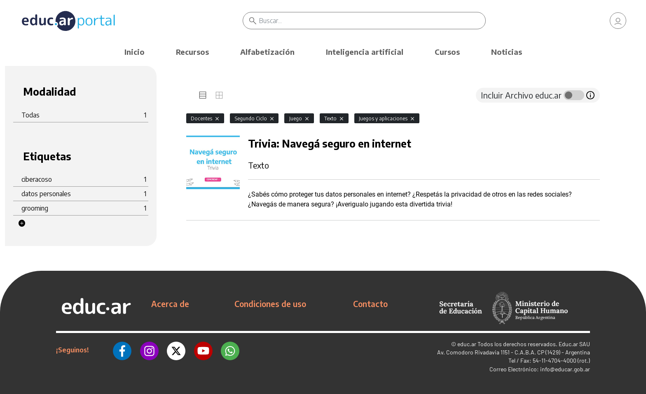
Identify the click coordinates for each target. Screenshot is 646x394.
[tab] (202, 95)
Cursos (447, 51)
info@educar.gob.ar (565, 369)
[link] (618, 20)
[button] (21, 223)
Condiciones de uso (270, 304)
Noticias (506, 51)
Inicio (134, 51)
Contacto (370, 304)
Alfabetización (267, 51)
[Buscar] (372, 20)
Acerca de (170, 304)
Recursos (192, 51)
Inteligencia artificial (364, 51)
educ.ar (466, 343)
